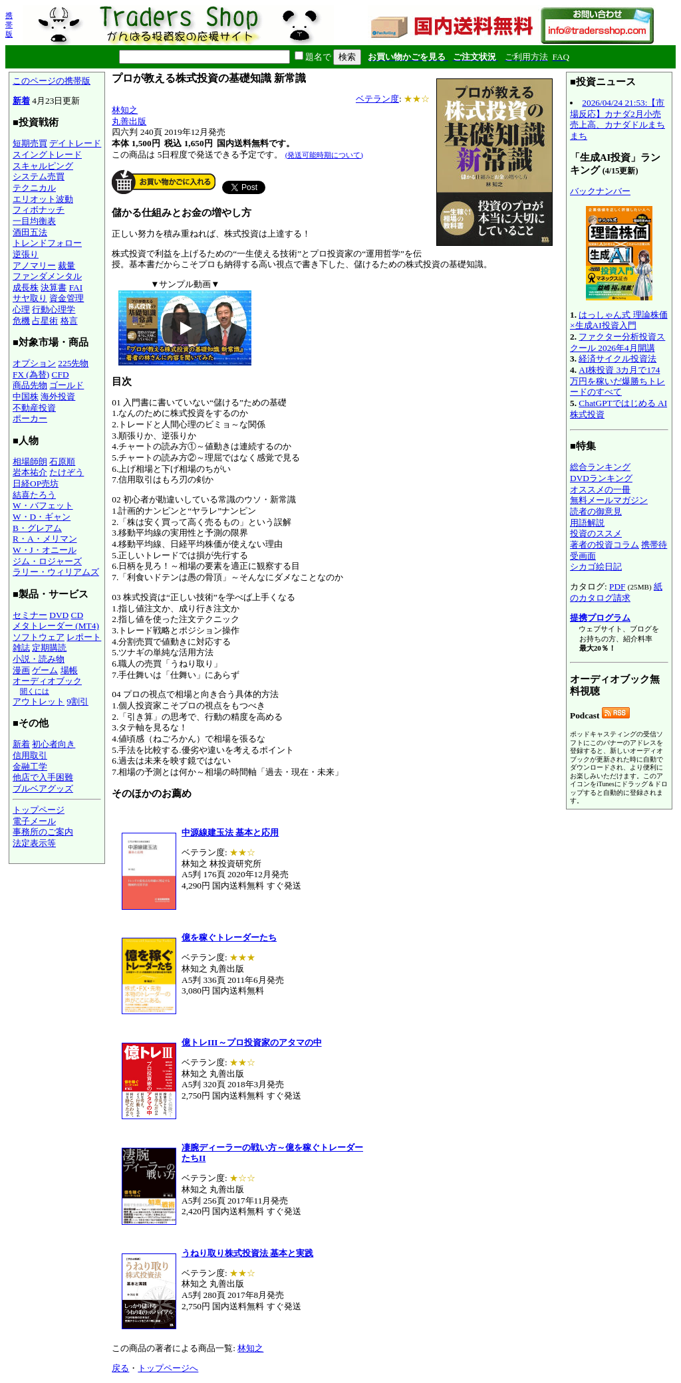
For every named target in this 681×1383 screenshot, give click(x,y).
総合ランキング (600, 467)
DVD (58, 615)
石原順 (62, 462)
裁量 (66, 265)
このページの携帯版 (51, 81)
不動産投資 (34, 408)
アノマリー (34, 265)
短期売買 (30, 143)
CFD (60, 374)
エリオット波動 (43, 199)
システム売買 (39, 176)
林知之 (125, 110)
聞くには (34, 691)
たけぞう (66, 472)
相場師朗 (30, 462)
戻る (120, 1368)
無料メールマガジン (609, 500)
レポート (84, 637)
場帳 (69, 670)
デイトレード (75, 143)
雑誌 (21, 648)
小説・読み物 (39, 659)
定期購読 (49, 648)
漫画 (21, 670)
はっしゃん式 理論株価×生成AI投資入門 (619, 320)
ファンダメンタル (47, 276)
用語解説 (587, 523)
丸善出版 (129, 121)
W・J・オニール (44, 550)
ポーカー (30, 418)
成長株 (26, 287)
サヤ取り (30, 298)
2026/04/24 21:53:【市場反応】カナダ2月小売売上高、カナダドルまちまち (617, 119)
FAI (76, 287)
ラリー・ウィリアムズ (56, 572)
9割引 (77, 701)
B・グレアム (37, 528)
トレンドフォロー (47, 243)
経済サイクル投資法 (617, 359)
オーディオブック (47, 681)
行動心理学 (53, 309)
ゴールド (66, 385)
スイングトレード (47, 155)
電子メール (34, 821)
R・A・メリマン (45, 539)
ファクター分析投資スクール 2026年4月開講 (617, 342)
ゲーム (45, 670)
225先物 (73, 363)
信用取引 (30, 755)
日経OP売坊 (36, 483)
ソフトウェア (39, 637)
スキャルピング (43, 166)
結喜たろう (34, 495)
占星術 (45, 321)
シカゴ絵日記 (596, 567)
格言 (69, 321)
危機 (21, 321)
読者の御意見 (596, 511)
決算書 (54, 287)
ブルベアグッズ (43, 789)
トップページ (39, 810)
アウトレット (39, 701)
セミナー (30, 615)
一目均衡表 (34, 221)
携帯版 (9, 24)
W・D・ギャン (41, 517)
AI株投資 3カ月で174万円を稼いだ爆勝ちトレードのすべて (617, 381)
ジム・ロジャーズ (47, 561)
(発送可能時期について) (324, 155)
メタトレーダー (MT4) (56, 626)
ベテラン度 (377, 99)
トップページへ (168, 1368)
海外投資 (58, 396)
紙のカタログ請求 (616, 592)
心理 (21, 309)
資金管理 (66, 298)
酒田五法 (30, 232)
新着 (21, 101)
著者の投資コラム (604, 545)
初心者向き (53, 744)
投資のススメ (596, 533)
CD (77, 615)
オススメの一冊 (600, 489)
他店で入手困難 (43, 777)
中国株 (26, 396)
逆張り (26, 254)
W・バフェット (43, 505)
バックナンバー (600, 191)
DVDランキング (601, 478)
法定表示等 (34, 843)
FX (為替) (31, 374)
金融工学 (30, 767)
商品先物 (30, 385)
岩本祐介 (30, 472)
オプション (34, 363)
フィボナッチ (39, 210)
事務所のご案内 (43, 832)
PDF (617, 586)
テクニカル (34, 188)
